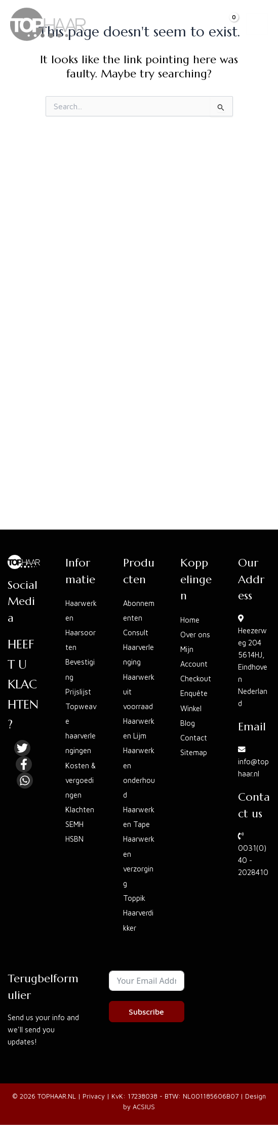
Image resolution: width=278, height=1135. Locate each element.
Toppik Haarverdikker (138, 913)
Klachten (79, 809)
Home (190, 620)
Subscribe (146, 1011)
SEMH (74, 824)
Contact (193, 737)
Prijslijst (78, 691)
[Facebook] (24, 764)
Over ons (195, 634)
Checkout (195, 678)
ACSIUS (144, 1107)
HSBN (74, 839)
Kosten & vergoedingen (80, 780)
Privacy (94, 1096)
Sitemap (193, 752)
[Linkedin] (25, 780)
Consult (135, 632)
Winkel (191, 708)
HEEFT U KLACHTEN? (23, 684)
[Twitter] (22, 748)
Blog (187, 723)
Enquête (194, 693)
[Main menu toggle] (257, 24)
